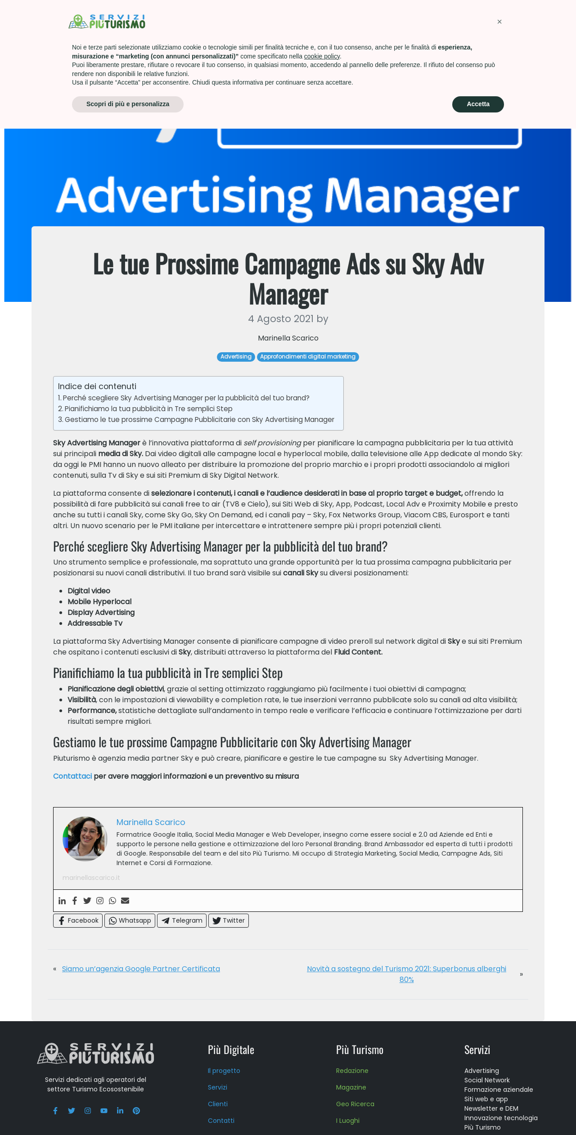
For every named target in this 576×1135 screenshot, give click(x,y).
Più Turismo (240, 20)
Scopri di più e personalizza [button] (127, 1110)
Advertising (84, 49)
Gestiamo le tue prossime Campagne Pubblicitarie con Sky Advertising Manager (199, 460)
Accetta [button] (478, 1110)
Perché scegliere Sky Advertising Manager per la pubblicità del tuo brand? (186, 438)
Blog (538, 20)
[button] (499, 1028)
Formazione (302, 20)
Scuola (356, 20)
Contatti (494, 20)
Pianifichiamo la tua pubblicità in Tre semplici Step (149, 449)
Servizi (190, 20)
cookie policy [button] (322, 1062)
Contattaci (72, 817)
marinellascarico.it (91, 918)
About (398, 20)
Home (47, 49)
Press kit (443, 20)
